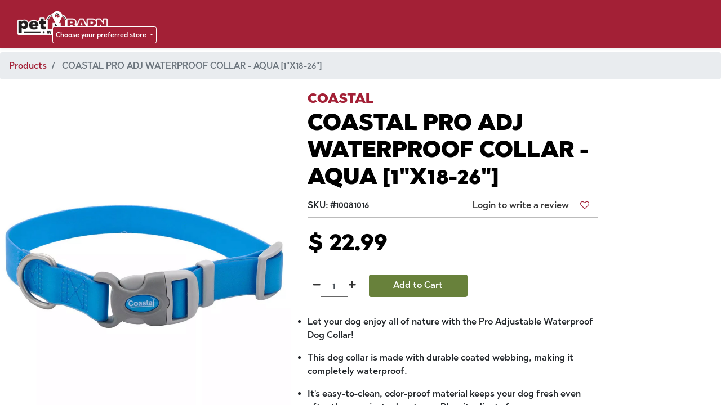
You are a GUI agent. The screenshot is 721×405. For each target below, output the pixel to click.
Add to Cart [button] (418, 285)
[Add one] (352, 285)
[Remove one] (317, 285)
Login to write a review (521, 205)
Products (28, 65)
